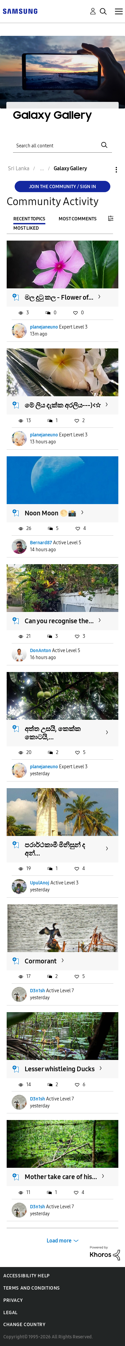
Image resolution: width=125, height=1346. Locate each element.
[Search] (62, 145)
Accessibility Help (26, 1276)
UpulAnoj (39, 883)
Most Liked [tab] (26, 228)
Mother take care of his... (61, 1177)
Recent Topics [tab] (29, 219)
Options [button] (105, 170)
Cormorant (41, 961)
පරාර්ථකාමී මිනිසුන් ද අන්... (55, 849)
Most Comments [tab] (78, 219)
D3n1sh (37, 991)
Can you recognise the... (59, 621)
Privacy (13, 1300)
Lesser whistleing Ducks (60, 1069)
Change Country (24, 1324)
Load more (59, 1240)
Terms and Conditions (31, 1288)
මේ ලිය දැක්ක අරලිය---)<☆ (63, 405)
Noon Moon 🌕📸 (50, 513)
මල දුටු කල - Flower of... (59, 297)
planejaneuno (44, 327)
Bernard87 (41, 543)
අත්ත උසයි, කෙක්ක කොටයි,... (53, 733)
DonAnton (40, 650)
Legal (10, 1312)
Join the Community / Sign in (62, 186)
